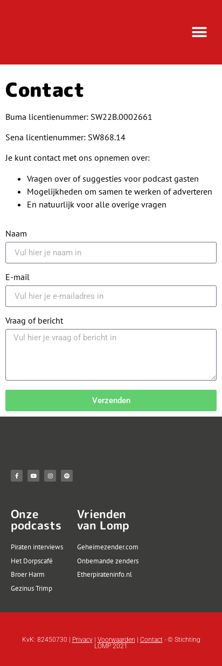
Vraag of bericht (34, 321)
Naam (16, 234)
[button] (199, 32)
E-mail (17, 277)
